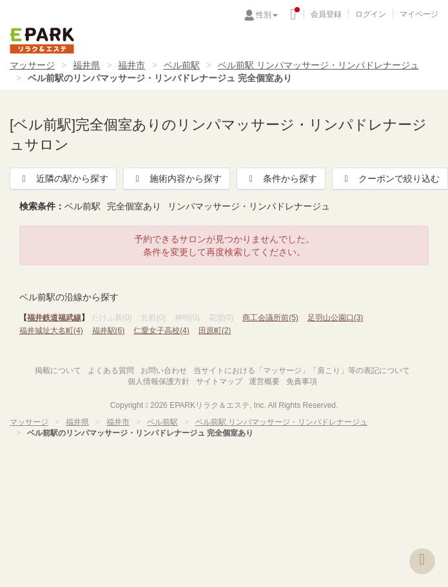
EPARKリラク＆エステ (42, 40)
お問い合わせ (164, 370)
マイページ (419, 14)
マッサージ (32, 65)
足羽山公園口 (335, 317)
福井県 (86, 65)
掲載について (58, 370)
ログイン (370, 14)
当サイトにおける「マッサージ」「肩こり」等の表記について (301, 370)
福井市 (131, 65)
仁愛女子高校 (161, 330)
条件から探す (281, 178)
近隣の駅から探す (63, 178)
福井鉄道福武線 (54, 317)
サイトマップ (219, 381)
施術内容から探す (176, 178)
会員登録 (326, 14)
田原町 (215, 330)
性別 (267, 14)
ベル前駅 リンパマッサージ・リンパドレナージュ (318, 65)
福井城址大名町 (51, 330)
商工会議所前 (270, 317)
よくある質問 (111, 370)
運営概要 (264, 381)
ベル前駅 (182, 65)
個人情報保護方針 (159, 381)
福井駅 (108, 330)
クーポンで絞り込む (390, 178)
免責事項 (301, 381)
